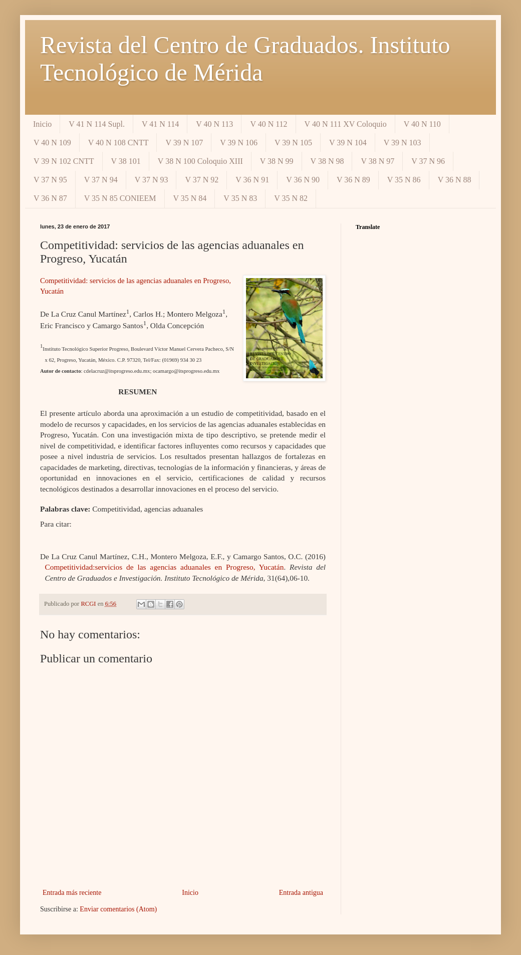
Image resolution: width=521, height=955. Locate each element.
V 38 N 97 (377, 161)
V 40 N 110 (422, 124)
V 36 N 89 (353, 179)
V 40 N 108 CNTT (118, 142)
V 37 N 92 (201, 179)
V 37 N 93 (151, 179)
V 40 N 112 (268, 124)
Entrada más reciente (72, 892)
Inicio (42, 124)
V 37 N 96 (428, 161)
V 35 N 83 (240, 198)
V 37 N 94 (101, 179)
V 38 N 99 (277, 161)
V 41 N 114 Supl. (97, 124)
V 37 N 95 (50, 179)
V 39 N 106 (238, 142)
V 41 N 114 (160, 124)
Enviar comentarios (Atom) (118, 909)
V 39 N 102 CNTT (64, 161)
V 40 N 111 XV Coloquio (346, 124)
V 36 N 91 (252, 179)
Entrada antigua (301, 892)
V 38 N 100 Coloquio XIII (200, 161)
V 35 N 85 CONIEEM (120, 198)
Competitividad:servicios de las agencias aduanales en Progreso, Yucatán (164, 567)
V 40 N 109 (52, 142)
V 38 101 (126, 161)
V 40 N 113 (214, 124)
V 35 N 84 (190, 198)
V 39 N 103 (402, 142)
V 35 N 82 (291, 198)
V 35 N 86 (404, 179)
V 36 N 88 (454, 179)
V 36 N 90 (303, 179)
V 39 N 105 (293, 142)
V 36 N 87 (50, 198)
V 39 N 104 (348, 142)
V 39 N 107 (184, 142)
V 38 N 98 (327, 161)
